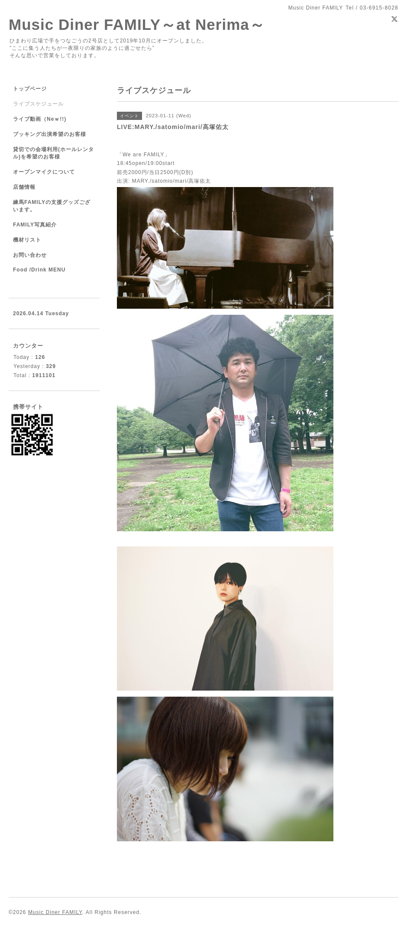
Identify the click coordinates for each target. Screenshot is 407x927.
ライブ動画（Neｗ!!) (39, 119)
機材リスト (27, 240)
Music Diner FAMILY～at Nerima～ (137, 24)
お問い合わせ (30, 255)
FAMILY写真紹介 (35, 225)
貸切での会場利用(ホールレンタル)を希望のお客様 (53, 153)
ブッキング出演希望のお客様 (49, 134)
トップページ (30, 89)
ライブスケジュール (38, 104)
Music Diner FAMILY (55, 912)
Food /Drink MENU (39, 270)
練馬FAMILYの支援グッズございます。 (51, 206)
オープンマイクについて (44, 172)
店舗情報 (24, 187)
